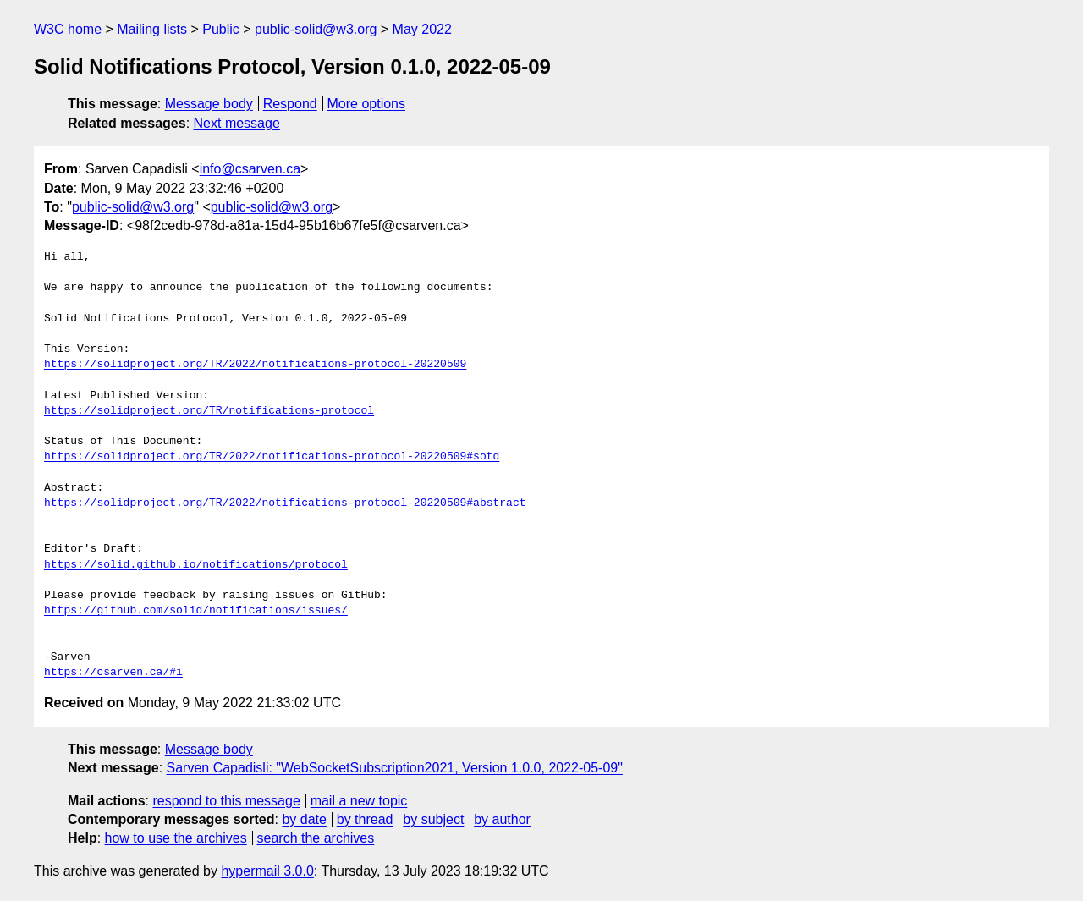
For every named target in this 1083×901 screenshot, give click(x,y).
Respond (290, 103)
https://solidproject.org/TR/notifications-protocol (209, 411)
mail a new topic (359, 801)
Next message (237, 123)
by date (304, 819)
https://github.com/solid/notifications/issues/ (196, 610)
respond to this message (226, 801)
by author (502, 819)
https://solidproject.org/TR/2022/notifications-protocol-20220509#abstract (284, 503)
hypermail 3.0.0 (267, 871)
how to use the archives (176, 838)
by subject (433, 819)
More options (366, 103)
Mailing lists (152, 29)
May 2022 (422, 29)
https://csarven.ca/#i (113, 672)
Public (220, 29)
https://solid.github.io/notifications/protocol (196, 565)
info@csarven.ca (250, 169)
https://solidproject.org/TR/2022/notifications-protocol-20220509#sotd (271, 456)
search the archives (316, 838)
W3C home (68, 29)
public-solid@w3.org (316, 29)
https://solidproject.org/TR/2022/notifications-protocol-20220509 (255, 364)
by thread (365, 819)
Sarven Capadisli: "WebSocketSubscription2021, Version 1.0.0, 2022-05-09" (395, 768)
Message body (209, 103)
